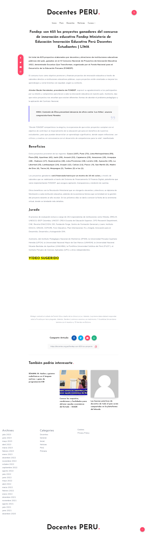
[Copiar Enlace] (73, 346)
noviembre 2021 (9, 500)
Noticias (81, 23)
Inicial (42, 441)
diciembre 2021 (9, 497)
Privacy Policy (83, 433)
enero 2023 (7, 454)
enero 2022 (7, 494)
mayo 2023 (7, 441)
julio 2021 (6, 507)
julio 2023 (6, 434)
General (43, 438)
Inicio (54, 23)
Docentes (70, 23)
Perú (61, 23)
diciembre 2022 (9, 457)
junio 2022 (7, 477)
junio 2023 (7, 438)
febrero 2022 (8, 490)
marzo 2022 (7, 487)
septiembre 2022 (9, 467)
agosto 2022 (8, 471)
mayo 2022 (7, 480)
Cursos (91, 23)
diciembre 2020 (9, 513)
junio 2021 (7, 510)
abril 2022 (6, 484)
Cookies (81, 429)
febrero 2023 (8, 451)
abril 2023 (6, 444)
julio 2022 (6, 474)
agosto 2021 (8, 504)
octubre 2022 (8, 464)
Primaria (43, 451)
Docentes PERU (73, 12)
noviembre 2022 (9, 461)
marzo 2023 (7, 447)
